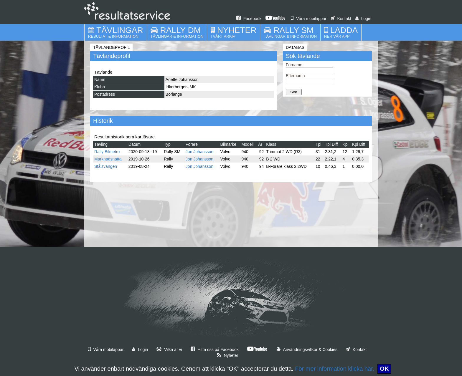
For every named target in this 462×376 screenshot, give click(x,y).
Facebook (248, 18)
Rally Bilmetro (107, 151)
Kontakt (341, 18)
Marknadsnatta (108, 159)
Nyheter (227, 355)
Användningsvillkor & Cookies (307, 349)
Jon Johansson (199, 151)
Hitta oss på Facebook (215, 349)
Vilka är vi (169, 349)
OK (384, 368)
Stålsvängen (105, 166)
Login (363, 18)
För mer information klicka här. (334, 368)
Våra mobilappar (308, 18)
